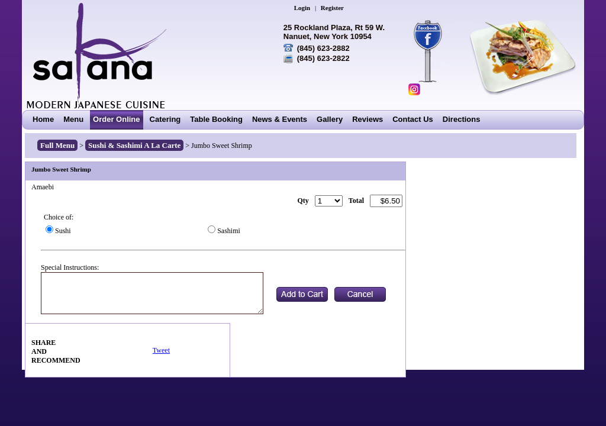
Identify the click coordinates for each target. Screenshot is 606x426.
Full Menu (57, 145)
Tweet (161, 350)
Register (332, 7)
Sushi (63, 231)
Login (302, 7)
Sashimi (228, 231)
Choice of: (58, 217)
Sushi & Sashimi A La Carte (134, 145)
